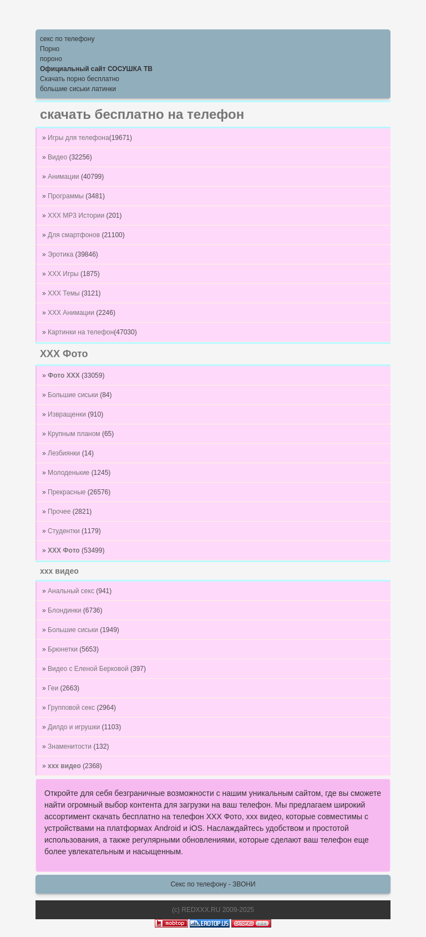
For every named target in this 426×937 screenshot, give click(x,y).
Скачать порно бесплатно (79, 79)
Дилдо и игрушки (75, 727)
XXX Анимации (72, 313)
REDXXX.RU (200, 910)
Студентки (65, 531)
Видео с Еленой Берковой (89, 669)
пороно (51, 59)
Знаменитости (70, 746)
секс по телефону (67, 39)
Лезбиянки (65, 453)
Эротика (61, 254)
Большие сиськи (74, 395)
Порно (49, 49)
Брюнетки (63, 649)
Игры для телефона (78, 138)
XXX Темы (65, 293)
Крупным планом (75, 434)
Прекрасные (68, 492)
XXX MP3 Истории (77, 215)
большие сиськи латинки (78, 89)
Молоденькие (70, 473)
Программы (66, 196)
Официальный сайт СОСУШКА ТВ (96, 69)
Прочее (60, 511)
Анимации (64, 177)
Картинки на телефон (81, 332)
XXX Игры (64, 274)
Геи (54, 688)
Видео (58, 157)
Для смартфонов (75, 235)
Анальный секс (72, 591)
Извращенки (68, 414)
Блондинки (65, 610)
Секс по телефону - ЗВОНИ (212, 884)
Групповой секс (72, 707)
